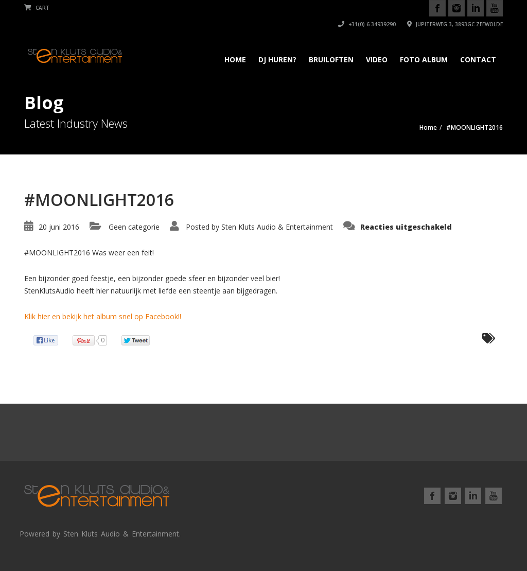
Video (377, 59)
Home (235, 59)
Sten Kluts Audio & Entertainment (277, 227)
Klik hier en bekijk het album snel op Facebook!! (102, 316)
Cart (36, 7)
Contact (478, 59)
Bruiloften (331, 59)
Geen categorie (134, 227)
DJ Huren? (277, 59)
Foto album (424, 59)
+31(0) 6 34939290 (367, 24)
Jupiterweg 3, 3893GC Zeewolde (455, 24)
